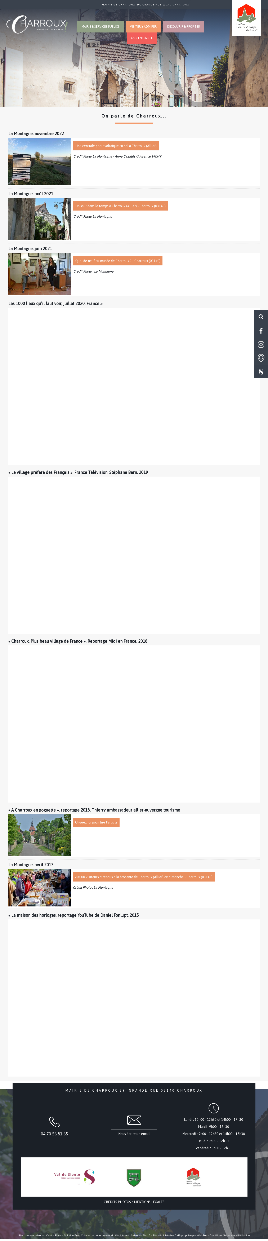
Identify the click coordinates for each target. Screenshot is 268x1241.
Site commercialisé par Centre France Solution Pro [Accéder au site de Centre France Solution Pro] (48, 1235)
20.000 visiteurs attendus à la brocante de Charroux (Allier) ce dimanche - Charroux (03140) (144, 877)
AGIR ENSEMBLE (142, 38)
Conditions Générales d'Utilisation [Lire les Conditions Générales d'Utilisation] (230, 1235)
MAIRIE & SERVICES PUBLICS (100, 26)
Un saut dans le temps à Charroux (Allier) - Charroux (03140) (120, 206)
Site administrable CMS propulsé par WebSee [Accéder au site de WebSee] (180, 1235)
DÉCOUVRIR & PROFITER (183, 26)
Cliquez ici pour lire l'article (96, 822)
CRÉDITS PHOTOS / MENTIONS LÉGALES (134, 1202)
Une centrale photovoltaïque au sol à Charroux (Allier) (116, 146)
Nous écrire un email (134, 1134)
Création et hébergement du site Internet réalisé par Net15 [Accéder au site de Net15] (115, 1235)
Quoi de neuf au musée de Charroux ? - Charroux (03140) (117, 261)
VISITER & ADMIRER (143, 26)
